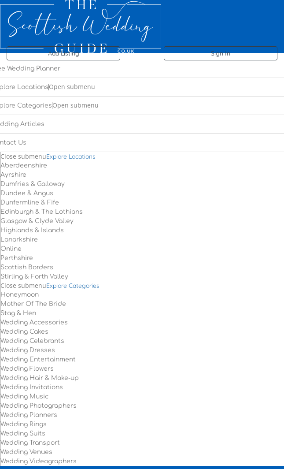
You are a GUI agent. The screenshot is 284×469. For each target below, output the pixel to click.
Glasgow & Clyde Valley (37, 221)
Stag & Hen (18, 313)
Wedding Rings (23, 424)
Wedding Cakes (24, 331)
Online (11, 249)
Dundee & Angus (26, 193)
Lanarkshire (19, 239)
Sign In (220, 53)
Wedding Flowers (27, 368)
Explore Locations (71, 156)
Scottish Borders (26, 267)
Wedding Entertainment (38, 359)
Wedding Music (24, 396)
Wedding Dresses (27, 350)
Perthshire (16, 258)
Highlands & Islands (32, 230)
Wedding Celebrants (32, 341)
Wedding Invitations (31, 387)
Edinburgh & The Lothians (41, 211)
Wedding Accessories (34, 322)
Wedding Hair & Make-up (39, 378)
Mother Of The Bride (33, 304)
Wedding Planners (28, 415)
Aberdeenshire (23, 165)
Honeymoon (19, 294)
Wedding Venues (26, 452)
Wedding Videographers (38, 461)
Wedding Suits (22, 433)
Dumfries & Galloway (32, 184)
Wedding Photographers (38, 405)
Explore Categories (73, 286)
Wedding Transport (30, 442)
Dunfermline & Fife (29, 202)
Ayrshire (13, 174)
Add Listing (63, 53)
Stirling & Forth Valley (34, 276)
